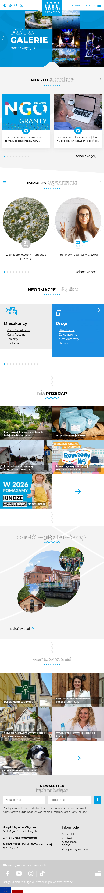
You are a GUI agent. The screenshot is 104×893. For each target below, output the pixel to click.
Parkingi (64, 343)
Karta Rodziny (16, 334)
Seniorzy (12, 339)
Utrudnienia (67, 330)
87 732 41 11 (15, 848)
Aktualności (69, 842)
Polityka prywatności (76, 849)
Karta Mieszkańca (18, 330)
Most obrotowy (69, 339)
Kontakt (67, 838)
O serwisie (68, 834)
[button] (4, 39)
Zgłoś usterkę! (68, 334)
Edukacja (13, 343)
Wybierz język (82, 5)
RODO (66, 845)
